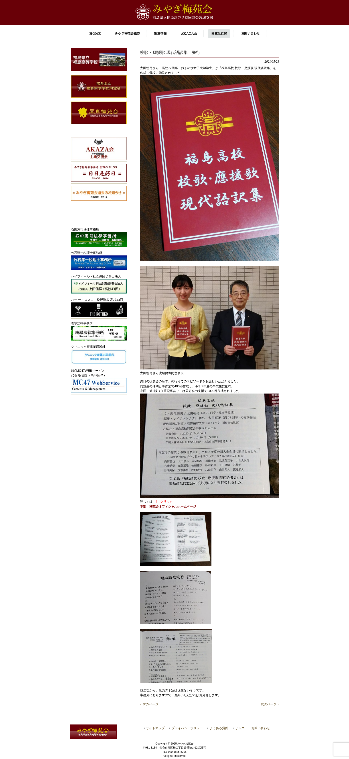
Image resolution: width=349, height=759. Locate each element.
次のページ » (270, 704)
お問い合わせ (260, 728)
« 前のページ (149, 704)
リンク (239, 728)
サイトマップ (155, 728)
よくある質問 (219, 728)
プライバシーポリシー (187, 728)
